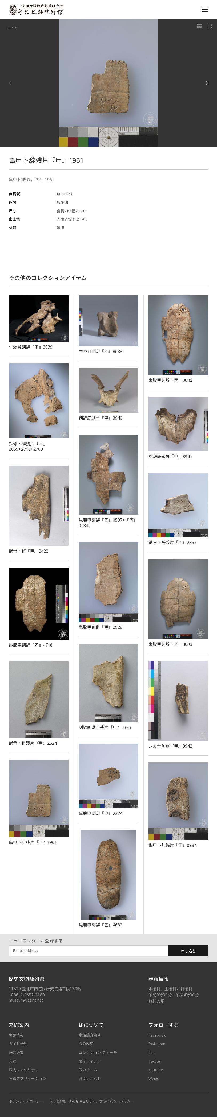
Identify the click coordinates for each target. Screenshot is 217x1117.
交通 (12, 1061)
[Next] (207, 83)
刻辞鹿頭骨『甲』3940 (100, 418)
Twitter (154, 1061)
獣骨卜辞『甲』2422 (28, 551)
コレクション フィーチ (98, 1052)
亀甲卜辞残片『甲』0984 (172, 845)
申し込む (188, 950)
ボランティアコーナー (26, 1101)
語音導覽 (16, 1052)
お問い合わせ (90, 1078)
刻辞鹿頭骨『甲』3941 (170, 457)
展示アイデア (90, 1061)
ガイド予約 (18, 1043)
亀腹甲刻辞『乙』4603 (170, 644)
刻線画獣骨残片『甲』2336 (105, 727)
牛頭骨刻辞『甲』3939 (31, 347)
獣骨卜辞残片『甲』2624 (33, 743)
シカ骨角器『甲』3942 (170, 746)
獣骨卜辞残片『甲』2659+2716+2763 (28, 446)
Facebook (157, 1035)
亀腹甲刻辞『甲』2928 (100, 627)
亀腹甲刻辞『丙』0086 (170, 380)
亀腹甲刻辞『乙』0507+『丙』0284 (108, 522)
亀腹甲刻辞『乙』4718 (31, 645)
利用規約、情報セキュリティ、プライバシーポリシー (92, 1101)
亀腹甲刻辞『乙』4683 (100, 925)
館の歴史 (86, 1043)
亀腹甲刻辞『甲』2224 (100, 813)
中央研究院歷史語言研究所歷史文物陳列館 (36, 9)
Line (152, 1052)
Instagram (157, 1043)
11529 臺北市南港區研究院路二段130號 (45, 989)
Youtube (155, 1069)
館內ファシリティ (23, 1069)
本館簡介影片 (90, 1035)
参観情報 (16, 1035)
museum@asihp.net (26, 1000)
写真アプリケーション (27, 1078)
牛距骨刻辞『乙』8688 (100, 351)
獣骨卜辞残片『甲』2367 (172, 542)
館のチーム (88, 1069)
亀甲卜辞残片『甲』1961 (33, 842)
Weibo (153, 1078)
